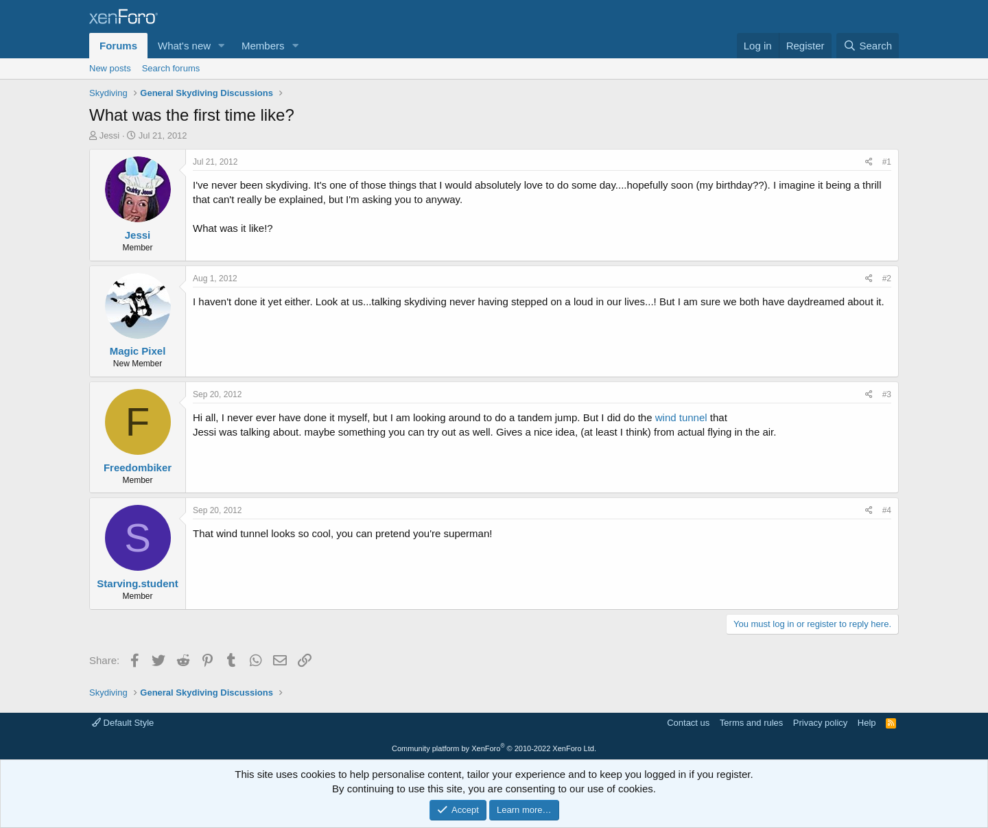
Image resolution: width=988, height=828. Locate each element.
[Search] (867, 45)
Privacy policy (820, 723)
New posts (110, 68)
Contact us (688, 723)
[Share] (869, 162)
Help (867, 723)
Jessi (109, 135)
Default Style (123, 723)
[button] (221, 45)
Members (263, 45)
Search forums (171, 68)
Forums (118, 45)
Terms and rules (751, 723)
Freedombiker (138, 467)
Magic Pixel (138, 351)
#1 (886, 162)
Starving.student (137, 583)
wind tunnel (682, 417)
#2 (886, 278)
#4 (886, 510)
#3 (886, 394)
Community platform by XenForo (494, 748)
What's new (184, 45)
